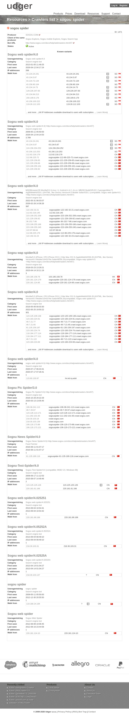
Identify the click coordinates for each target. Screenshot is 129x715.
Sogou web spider (20, 613)
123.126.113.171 (33, 413)
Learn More (102, 112)
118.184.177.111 (33, 336)
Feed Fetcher (31, 444)
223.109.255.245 (33, 227)
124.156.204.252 (33, 148)
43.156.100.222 (33, 101)
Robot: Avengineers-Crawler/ (21, 687)
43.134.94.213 (32, 94)
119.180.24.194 (33, 604)
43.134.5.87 (31, 77)
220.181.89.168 (33, 517)
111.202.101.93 (33, 416)
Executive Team (94, 694)
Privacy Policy (64, 712)
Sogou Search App (69, 39)
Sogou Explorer (32, 39)
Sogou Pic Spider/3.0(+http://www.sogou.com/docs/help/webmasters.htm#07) (59, 392)
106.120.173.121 (33, 427)
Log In (114, 5)
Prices (68, 13)
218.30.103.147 (33, 575)
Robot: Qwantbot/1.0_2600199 (22, 694)
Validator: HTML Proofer (19, 703)
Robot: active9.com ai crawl (21, 700)
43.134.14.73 (32, 87)
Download (79, 13)
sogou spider (17, 584)
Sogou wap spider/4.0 (23, 252)
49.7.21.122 (31, 339)
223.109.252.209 (33, 216)
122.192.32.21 (32, 210)
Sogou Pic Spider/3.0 (22, 387)
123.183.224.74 (33, 330)
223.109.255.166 (33, 224)
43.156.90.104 (32, 84)
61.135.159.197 (33, 327)
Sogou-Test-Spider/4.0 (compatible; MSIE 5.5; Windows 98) (52, 470)
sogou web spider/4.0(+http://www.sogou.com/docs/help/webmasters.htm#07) (60, 363)
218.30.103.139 (33, 421)
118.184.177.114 (33, 333)
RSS (75, 712)
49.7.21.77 (31, 322)
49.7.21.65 (31, 325)
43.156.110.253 (33, 151)
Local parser (54, 687)
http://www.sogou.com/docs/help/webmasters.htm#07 (49, 43)
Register (123, 5)
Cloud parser (54, 691)
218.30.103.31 (32, 546)
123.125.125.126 (33, 485)
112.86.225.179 (33, 233)
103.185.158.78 (33, 277)
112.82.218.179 (33, 154)
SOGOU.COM (32, 35)
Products (58, 13)
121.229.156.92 (33, 169)
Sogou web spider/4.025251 (27, 498)
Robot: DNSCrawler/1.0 (19, 691)
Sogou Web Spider (34, 618)
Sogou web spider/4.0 (23, 54)
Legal (89, 697)
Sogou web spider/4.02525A (27, 555)
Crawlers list (43, 19)
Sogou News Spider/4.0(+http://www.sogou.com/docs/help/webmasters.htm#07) (61, 441)
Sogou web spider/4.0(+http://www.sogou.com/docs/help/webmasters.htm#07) (60, 126)
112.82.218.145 (33, 213)
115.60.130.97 (32, 378)
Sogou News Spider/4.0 (24, 436)
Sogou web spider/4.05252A (27, 526)
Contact (116, 13)
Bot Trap (83, 712)
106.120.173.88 (33, 424)
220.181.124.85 (33, 282)
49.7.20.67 (31, 410)
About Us (91, 691)
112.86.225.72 (32, 157)
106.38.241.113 (33, 407)
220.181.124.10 (33, 633)
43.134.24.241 (32, 74)
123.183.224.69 (33, 342)
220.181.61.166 (33, 488)
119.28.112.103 (33, 104)
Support (105, 13)
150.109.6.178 (32, 98)
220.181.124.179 (33, 280)
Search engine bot (34, 62)
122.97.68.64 (32, 230)
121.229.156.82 (33, 218)
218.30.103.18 (32, 419)
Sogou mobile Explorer (50, 39)
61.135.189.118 (33, 456)
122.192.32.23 (32, 236)
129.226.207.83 (33, 91)
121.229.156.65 (33, 160)
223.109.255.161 (33, 166)
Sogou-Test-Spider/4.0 (23, 465)
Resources (93, 13)
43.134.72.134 (32, 81)
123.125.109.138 (33, 316)
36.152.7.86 (31, 221)
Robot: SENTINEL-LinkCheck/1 (23, 697)
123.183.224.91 (33, 319)
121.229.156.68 (33, 163)
